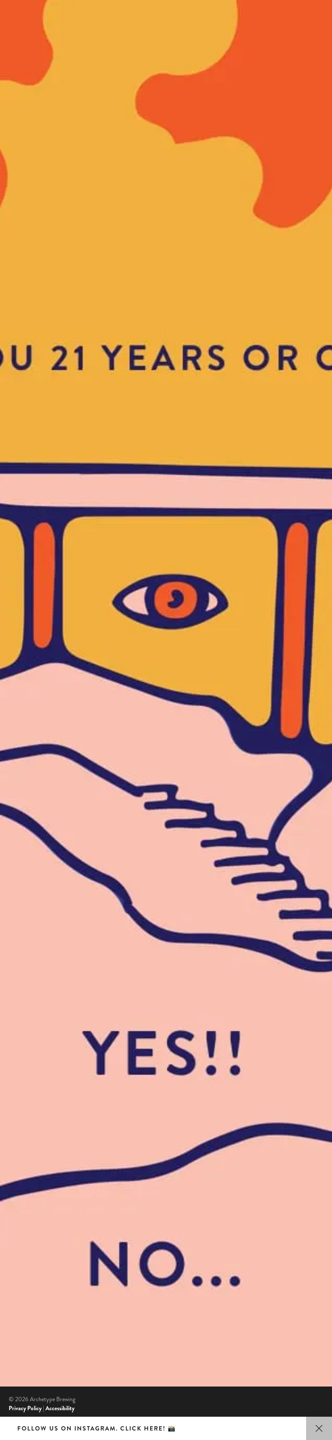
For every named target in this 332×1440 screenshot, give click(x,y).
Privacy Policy (25, 1408)
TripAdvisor (23, 1261)
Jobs (19, 1201)
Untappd (20, 1281)
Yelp (14, 1271)
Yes (166, 478)
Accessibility (59, 1408)
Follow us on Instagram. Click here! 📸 (96, 1428)
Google (18, 1252)
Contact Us (36, 1179)
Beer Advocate (27, 1291)
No (166, 1061)
